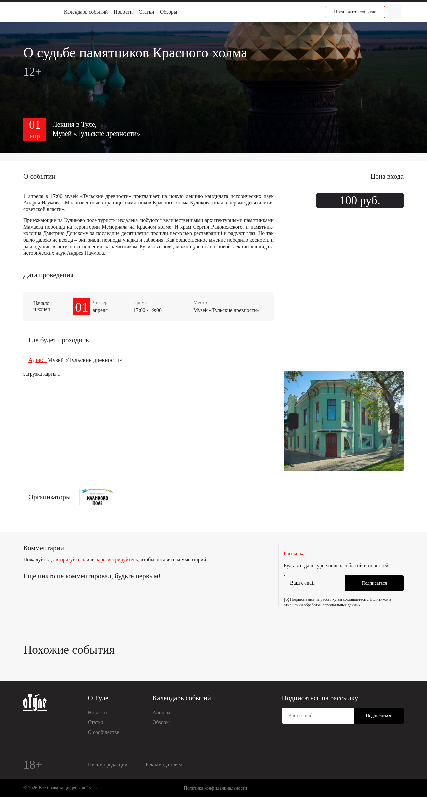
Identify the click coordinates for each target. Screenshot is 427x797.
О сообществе (103, 732)
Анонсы (161, 712)
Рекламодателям (164, 764)
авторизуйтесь (69, 559)
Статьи (146, 12)
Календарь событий (86, 12)
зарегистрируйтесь (117, 559)
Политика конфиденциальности (215, 788)
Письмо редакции (107, 764)
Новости (123, 12)
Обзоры (168, 12)
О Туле (98, 698)
